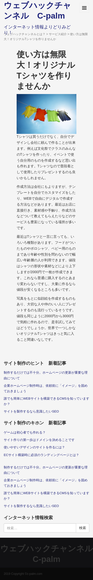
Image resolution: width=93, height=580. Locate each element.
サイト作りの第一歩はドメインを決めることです (39, 440)
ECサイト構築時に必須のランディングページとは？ (41, 455)
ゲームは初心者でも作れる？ (25, 432)
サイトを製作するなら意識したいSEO (31, 411)
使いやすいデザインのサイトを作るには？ (34, 447)
